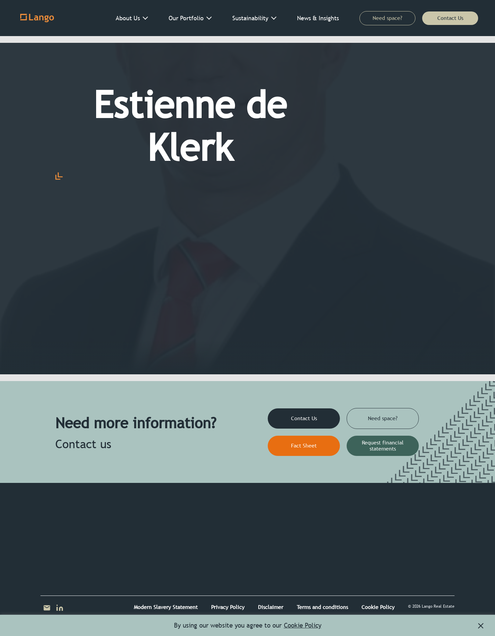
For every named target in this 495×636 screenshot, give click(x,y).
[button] (481, 626)
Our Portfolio (186, 18)
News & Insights (318, 18)
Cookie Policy (378, 607)
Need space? (387, 18)
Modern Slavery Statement (166, 607)
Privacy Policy (227, 607)
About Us (128, 18)
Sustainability (250, 18)
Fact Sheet (304, 445)
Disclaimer (270, 607)
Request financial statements (383, 445)
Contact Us (450, 18)
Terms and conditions (322, 607)
